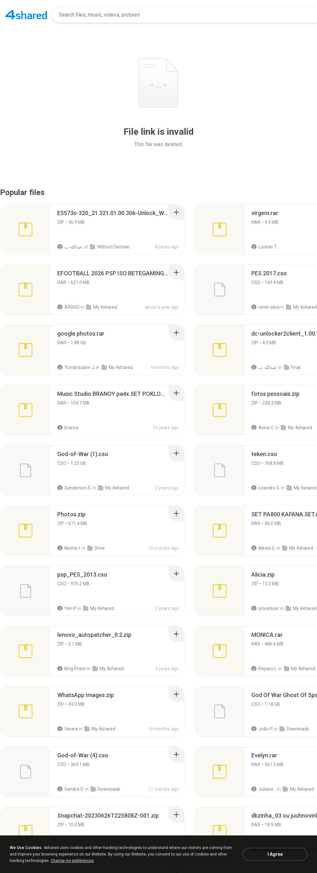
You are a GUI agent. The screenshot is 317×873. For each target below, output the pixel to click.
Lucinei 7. (264, 246)
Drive (96, 548)
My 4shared (101, 307)
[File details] (25, 229)
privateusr (265, 608)
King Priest (71, 668)
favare (67, 728)
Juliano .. (263, 789)
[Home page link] (26, 14)
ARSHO (68, 307)
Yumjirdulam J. (76, 367)
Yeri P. (67, 608)
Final (292, 367)
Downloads (294, 728)
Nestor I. (69, 548)
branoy (68, 427)
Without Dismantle (111, 246)
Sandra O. (70, 789)
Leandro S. (265, 487)
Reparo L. (264, 668)
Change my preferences (72, 860)
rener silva (265, 307)
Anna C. (262, 427)
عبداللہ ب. (70, 246)
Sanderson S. (74, 487)
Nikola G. (263, 548)
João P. (262, 728)
